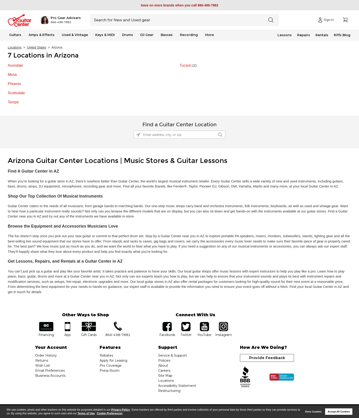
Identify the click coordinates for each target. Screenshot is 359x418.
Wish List (42, 365)
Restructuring (169, 391)
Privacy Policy (120, 409)
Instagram (223, 323)
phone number (118, 323)
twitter (185, 323)
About (163, 365)
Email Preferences (50, 370)
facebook (167, 323)
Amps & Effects (41, 35)
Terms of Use (86, 413)
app (67, 323)
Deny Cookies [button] (313, 411)
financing (46, 323)
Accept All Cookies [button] (339, 411)
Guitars (15, 35)
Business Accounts (50, 376)
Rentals (321, 35)
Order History (46, 355)
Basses (167, 35)
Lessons (284, 35)
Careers (164, 370)
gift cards (89, 323)
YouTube (204, 323)
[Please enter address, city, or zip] (179, 135)
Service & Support (172, 355)
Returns (41, 360)
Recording (189, 35)
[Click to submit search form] (220, 135)
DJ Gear (146, 35)
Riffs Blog (342, 35)
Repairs (303, 35)
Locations (15, 47)
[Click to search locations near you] (138, 134)
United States (36, 47)
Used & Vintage (75, 35)
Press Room (110, 370)
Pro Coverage (111, 365)
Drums (127, 35)
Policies (164, 360)
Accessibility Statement (177, 386)
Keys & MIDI (105, 35)
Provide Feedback (267, 358)
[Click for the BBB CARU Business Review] (281, 377)
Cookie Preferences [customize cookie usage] (109, 413)
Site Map (165, 376)
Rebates (106, 355)
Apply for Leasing (113, 360)
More (209, 35)
